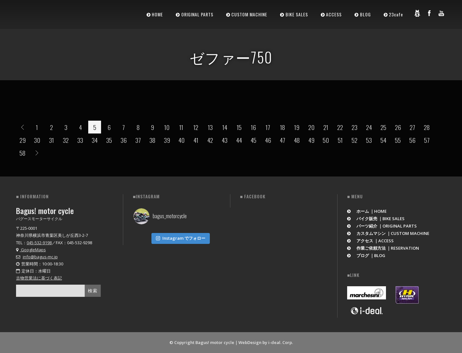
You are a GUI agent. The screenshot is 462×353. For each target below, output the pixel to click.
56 (412, 139)
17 (268, 127)
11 (181, 127)
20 (311, 127)
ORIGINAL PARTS (197, 14)
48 (297, 139)
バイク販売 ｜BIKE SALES (376, 218)
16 (253, 127)
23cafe (396, 14)
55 (398, 139)
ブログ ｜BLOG (366, 255)
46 (268, 139)
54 (383, 139)
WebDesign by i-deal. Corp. (265, 342)
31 (51, 139)
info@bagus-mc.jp (40, 257)
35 (109, 139)
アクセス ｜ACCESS (370, 241)
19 (296, 127)
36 (124, 139)
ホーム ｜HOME (367, 211)
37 (138, 139)
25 (383, 127)
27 (412, 127)
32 (66, 139)
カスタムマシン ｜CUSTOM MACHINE (388, 233)
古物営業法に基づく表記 (39, 278)
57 (427, 139)
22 (340, 127)
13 (210, 127)
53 (369, 139)
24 (369, 127)
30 (37, 139)
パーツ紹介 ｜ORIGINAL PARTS (382, 226)
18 (282, 127)
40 (181, 139)
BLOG (365, 14)
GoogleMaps (31, 250)
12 (195, 127)
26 (398, 127)
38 (152, 139)
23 (354, 127)
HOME (157, 14)
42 (210, 139)
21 (325, 127)
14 (224, 127)
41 (195, 139)
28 (427, 127)
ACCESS (334, 14)
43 (224, 139)
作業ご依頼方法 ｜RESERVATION (383, 248)
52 (354, 139)
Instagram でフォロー (180, 237)
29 (23, 139)
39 (167, 139)
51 (340, 139)
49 (311, 139)
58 (22, 152)
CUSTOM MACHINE (249, 14)
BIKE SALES (297, 14)
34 (95, 139)
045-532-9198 (39, 242)
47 (282, 139)
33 (80, 139)
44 (239, 139)
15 (239, 127)
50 (326, 139)
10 (166, 127)
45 (253, 139)
